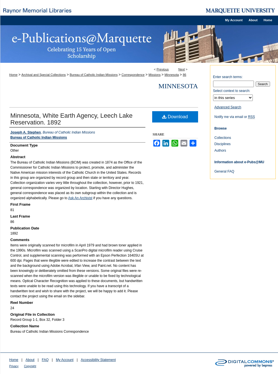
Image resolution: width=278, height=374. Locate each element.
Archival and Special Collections (44, 74)
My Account (64, 360)
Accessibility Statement (98, 360)
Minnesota (171, 74)
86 (184, 74)
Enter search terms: (228, 77)
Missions (154, 74)
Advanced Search (228, 107)
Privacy (14, 366)
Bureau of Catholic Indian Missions (94, 74)
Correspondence (133, 74)
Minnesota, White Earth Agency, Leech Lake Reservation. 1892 (71, 119)
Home (13, 74)
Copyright (30, 366)
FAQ (45, 360)
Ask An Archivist (80, 198)
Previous (163, 69)
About (30, 360)
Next (181, 69)
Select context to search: (231, 91)
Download (175, 116)
